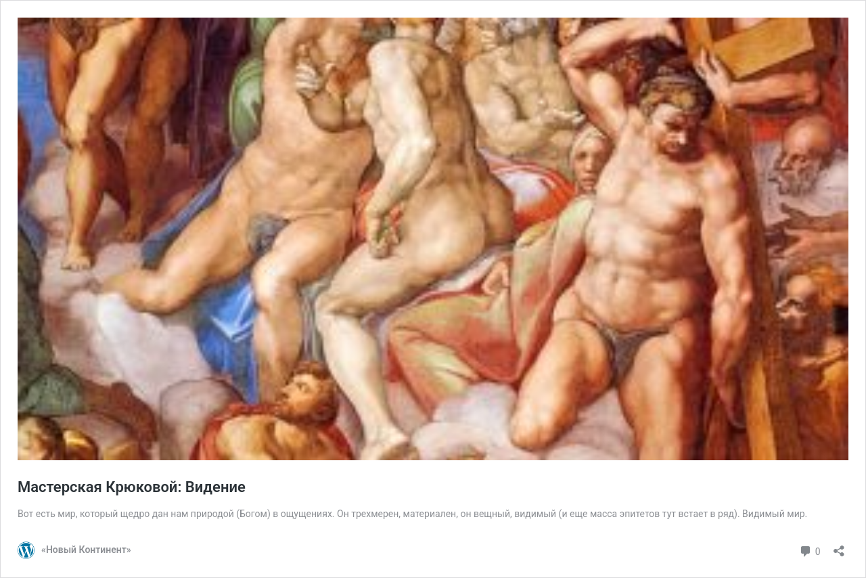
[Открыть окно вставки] (838, 546)
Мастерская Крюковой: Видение (132, 487)
